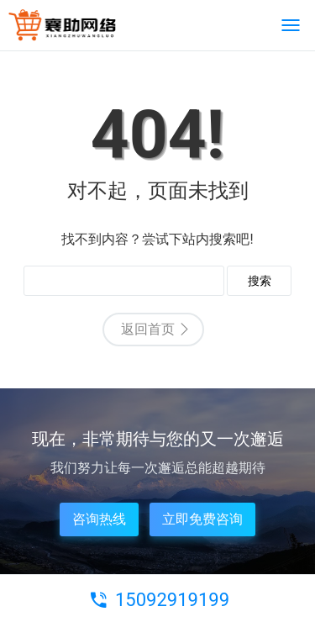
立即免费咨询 (202, 519)
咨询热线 (99, 519)
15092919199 (172, 599)
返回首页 (148, 329)
